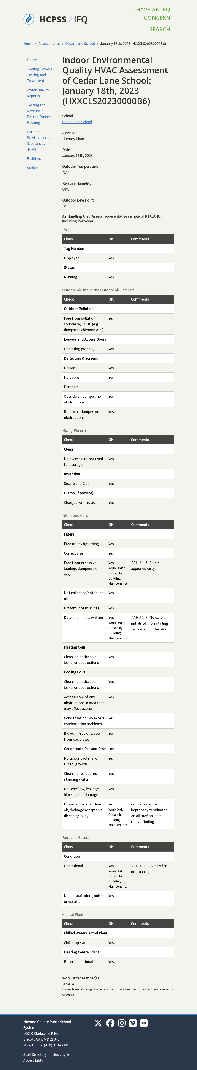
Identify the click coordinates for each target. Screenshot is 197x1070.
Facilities (34, 158)
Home (28, 43)
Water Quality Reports (38, 92)
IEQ (81, 19)
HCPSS (53, 19)
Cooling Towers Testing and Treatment (39, 74)
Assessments (49, 43)
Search (159, 29)
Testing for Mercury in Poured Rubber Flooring (39, 113)
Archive (32, 167)
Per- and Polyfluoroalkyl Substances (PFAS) (39, 140)
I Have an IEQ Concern (151, 13)
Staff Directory (35, 1054)
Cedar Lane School (80, 43)
